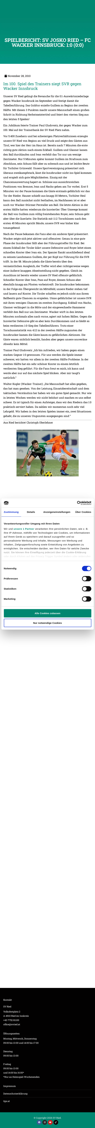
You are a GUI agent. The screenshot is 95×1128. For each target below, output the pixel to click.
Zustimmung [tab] (11, 512)
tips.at (6, 1101)
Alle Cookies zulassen (47, 613)
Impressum (9, 1086)
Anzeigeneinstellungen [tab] (56, 512)
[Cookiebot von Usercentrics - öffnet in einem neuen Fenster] (77, 503)
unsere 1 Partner (24, 528)
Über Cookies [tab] (83, 512)
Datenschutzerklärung (15, 1093)
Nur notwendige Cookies (47, 623)
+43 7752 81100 (11, 1020)
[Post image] (47, 480)
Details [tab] (31, 512)
